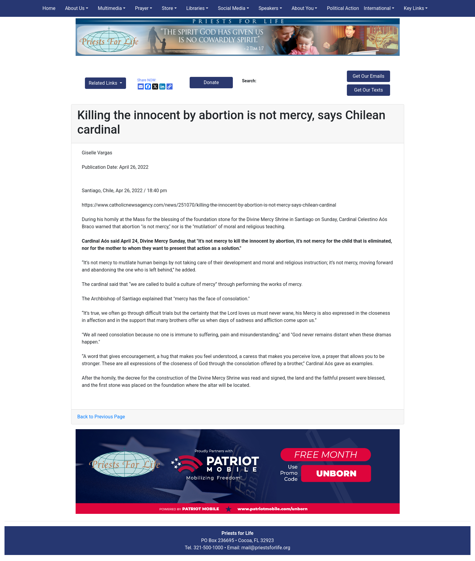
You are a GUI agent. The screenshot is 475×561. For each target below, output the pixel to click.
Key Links (414, 8)
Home (49, 8)
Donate (211, 82)
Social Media (231, 8)
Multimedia (110, 8)
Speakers (268, 8)
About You (303, 8)
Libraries (195, 8)
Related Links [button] (104, 83)
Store (167, 8)
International (377, 8)
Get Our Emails (368, 76)
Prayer (142, 8)
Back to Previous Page (101, 417)
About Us (75, 8)
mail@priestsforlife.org (266, 547)
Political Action (343, 8)
